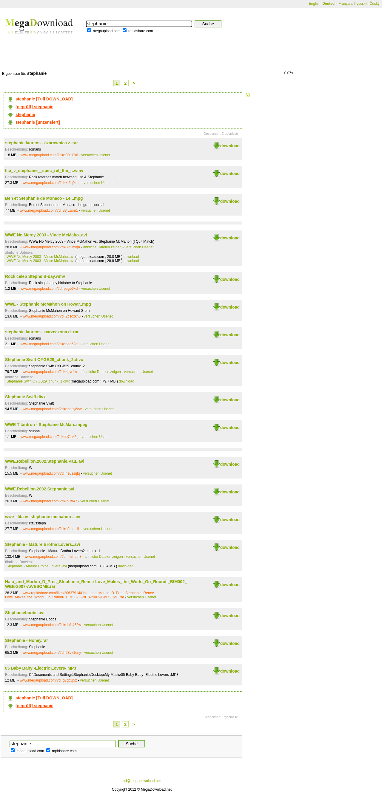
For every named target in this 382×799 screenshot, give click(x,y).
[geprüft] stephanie (34, 106)
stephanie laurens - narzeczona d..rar (42, 331)
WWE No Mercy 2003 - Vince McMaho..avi (46, 235)
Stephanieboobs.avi (24, 612)
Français (345, 3)
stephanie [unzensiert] (38, 122)
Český (374, 3)
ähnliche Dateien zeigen (102, 247)
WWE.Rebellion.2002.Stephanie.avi (39, 489)
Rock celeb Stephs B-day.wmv (35, 276)
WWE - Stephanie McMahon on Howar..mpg (48, 304)
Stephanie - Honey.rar (26, 640)
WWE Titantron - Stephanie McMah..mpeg (46, 424)
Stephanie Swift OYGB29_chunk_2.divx (44, 359)
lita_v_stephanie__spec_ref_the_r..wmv (44, 170)
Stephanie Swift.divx (25, 396)
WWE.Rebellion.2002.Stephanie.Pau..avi (44, 461)
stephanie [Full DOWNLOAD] (44, 99)
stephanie (25, 114)
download (230, 145)
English (314, 3)
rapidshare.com (140, 31)
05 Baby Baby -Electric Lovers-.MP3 (40, 668)
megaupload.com (106, 31)
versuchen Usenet (95, 155)
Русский (361, 3)
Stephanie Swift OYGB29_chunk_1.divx (38, 381)
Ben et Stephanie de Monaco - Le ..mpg (44, 198)
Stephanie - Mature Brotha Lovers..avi (42, 544)
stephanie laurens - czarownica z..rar (41, 142)
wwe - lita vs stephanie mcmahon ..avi (42, 516)
